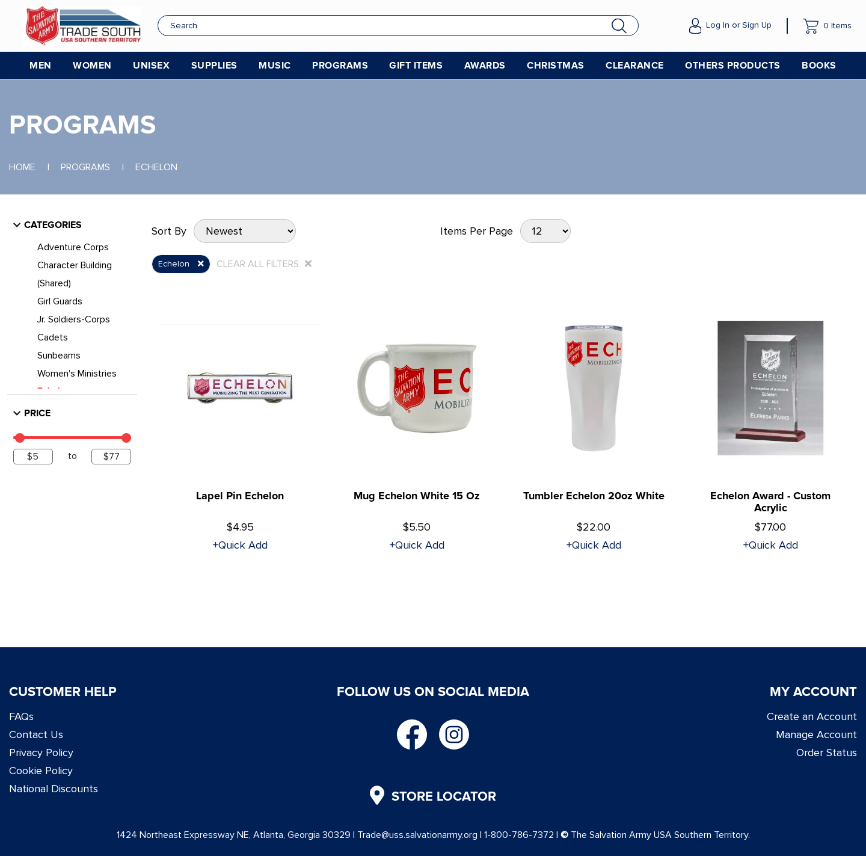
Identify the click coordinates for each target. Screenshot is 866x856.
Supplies (214, 65)
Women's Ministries (77, 374)
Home (22, 167)
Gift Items (416, 65)
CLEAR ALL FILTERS (264, 264)
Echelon (156, 167)
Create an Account (812, 716)
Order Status (826, 752)
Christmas (556, 65)
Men (40, 65)
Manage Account (816, 734)
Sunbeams (59, 355)
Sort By (169, 231)
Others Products (733, 65)
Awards (485, 65)
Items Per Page (476, 231)
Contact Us (36, 734)
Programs (340, 65)
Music (275, 65)
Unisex (151, 65)
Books (819, 65)
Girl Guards (59, 301)
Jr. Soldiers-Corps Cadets (73, 328)
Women (92, 65)
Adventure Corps (73, 247)
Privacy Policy (41, 752)
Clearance (635, 65)
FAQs (21, 716)
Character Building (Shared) (74, 274)
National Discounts (53, 788)
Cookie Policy (41, 770)
